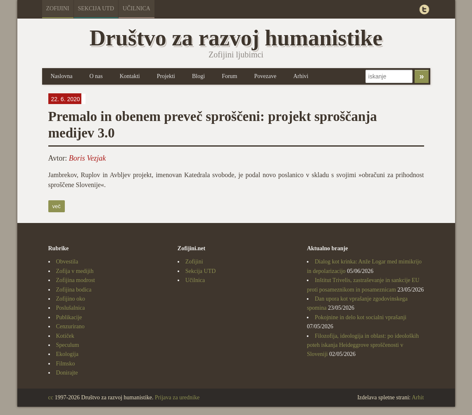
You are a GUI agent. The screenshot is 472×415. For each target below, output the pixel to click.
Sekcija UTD (96, 8)
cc (50, 397)
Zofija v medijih (75, 271)
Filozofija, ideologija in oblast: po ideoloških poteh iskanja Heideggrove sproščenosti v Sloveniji (363, 345)
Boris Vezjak (87, 158)
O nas (95, 76)
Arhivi (300, 76)
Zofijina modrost (75, 280)
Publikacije (69, 317)
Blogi (198, 76)
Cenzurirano (70, 326)
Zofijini (57, 8)
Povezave (265, 76)
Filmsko (65, 363)
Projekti (166, 76)
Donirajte (67, 373)
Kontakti (130, 76)
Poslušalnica (70, 308)
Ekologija (67, 354)
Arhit (418, 397)
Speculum (67, 345)
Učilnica (136, 8)
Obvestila (67, 261)
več (56, 206)
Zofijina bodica (74, 290)
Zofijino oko (70, 299)
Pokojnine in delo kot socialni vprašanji (360, 317)
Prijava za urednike (177, 397)
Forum (229, 76)
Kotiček (65, 336)
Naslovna (62, 76)
